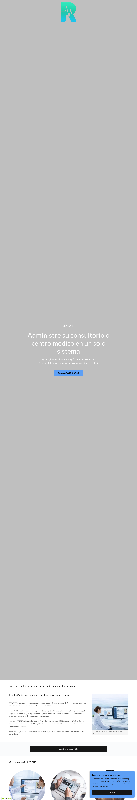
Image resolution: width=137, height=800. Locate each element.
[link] (68, 2)
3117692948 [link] (68, 325)
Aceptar (113, 792)
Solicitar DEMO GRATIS (68, 373)
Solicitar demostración (68, 749)
